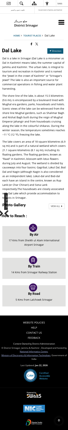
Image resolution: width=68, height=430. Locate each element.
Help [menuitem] (34, 327)
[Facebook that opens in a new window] (31, 43)
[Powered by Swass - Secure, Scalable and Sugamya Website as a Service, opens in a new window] (34, 395)
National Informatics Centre (34, 351)
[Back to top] (59, 421)
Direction (55, 50)
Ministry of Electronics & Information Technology (25, 355)
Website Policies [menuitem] (34, 322)
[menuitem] (8, 3)
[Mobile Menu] (61, 22)
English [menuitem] (60, 3)
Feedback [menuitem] (34, 337)
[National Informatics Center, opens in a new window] (34, 409)
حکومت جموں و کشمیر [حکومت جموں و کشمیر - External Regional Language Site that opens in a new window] (18, 10)
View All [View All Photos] (57, 206)
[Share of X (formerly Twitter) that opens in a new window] (36, 43)
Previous (7, 212)
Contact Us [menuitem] (34, 332)
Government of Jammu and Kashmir (50, 10)
